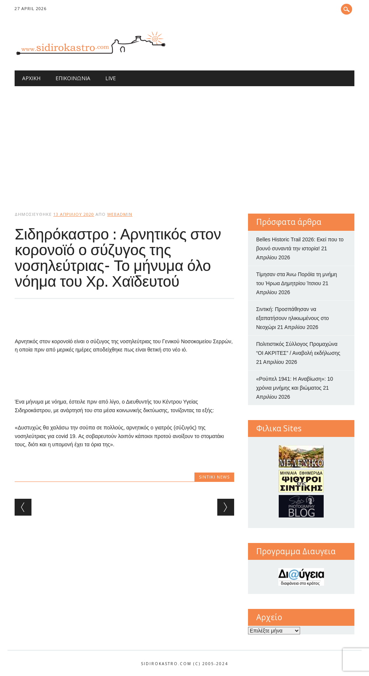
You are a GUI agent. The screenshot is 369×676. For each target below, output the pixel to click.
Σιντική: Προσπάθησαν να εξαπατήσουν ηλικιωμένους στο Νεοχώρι (292, 318)
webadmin (119, 214)
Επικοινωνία (72, 78)
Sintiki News (214, 477)
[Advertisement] (184, 142)
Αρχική (31, 78)
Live (110, 78)
